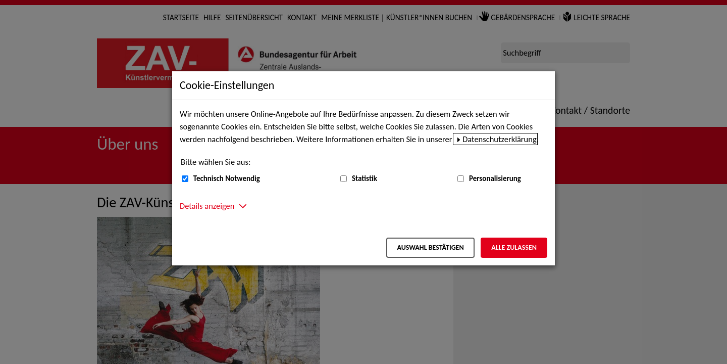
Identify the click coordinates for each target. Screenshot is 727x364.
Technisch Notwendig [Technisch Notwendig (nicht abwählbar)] (226, 178)
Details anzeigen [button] (207, 206)
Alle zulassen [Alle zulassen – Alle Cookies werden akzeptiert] (514, 247)
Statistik (364, 178)
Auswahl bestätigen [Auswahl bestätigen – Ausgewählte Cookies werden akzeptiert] (430, 247)
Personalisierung (495, 178)
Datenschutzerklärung (499, 139)
